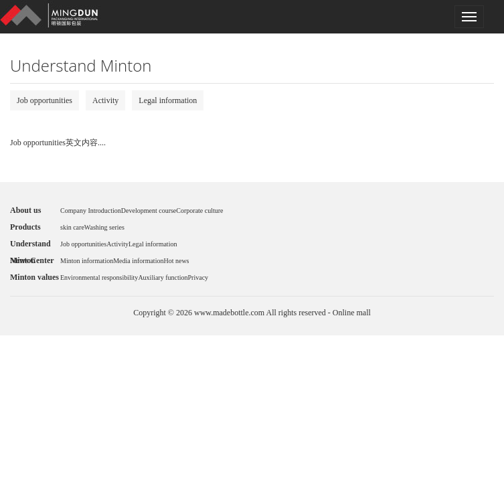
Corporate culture (199, 210)
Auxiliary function (162, 277)
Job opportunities (44, 100)
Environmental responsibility (99, 277)
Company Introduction (90, 210)
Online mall (352, 312)
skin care (72, 227)
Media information (138, 260)
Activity (105, 100)
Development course (148, 210)
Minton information (86, 260)
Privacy (198, 277)
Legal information (168, 100)
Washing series (104, 227)
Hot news (176, 260)
